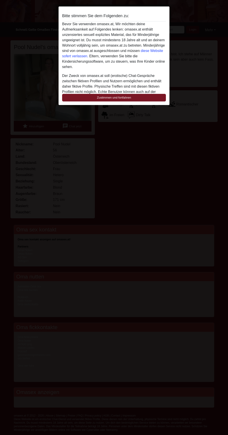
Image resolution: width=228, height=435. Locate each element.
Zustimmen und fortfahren (114, 97)
